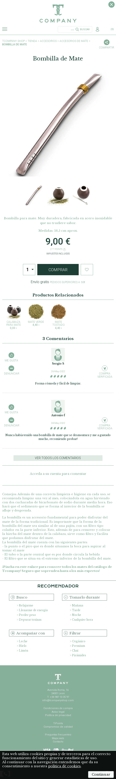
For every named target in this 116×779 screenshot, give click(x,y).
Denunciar (11, 373)
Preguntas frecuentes (58, 734)
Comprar (58, 269)
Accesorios (48, 41)
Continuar (101, 774)
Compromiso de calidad (58, 726)
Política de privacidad (58, 715)
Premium (78, 645)
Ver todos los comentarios (58, 458)
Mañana (77, 605)
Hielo (23, 645)
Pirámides (79, 655)
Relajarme (26, 605)
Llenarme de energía (33, 610)
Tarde (76, 610)
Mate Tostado (58, 316)
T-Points (58, 723)
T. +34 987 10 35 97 (58, 697)
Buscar (85, 29)
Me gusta (11, 360)
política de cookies (64, 766)
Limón (23, 650)
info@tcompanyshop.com (58, 700)
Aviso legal (58, 711)
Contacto (58, 741)
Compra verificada (104, 375)
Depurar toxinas (30, 619)
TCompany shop (13, 41)
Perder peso (27, 615)
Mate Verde (36, 315)
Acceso (98, 29)
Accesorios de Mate (74, 41)
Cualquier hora (82, 619)
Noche (76, 615)
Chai (75, 650)
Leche (23, 641)
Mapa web (58, 738)
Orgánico (78, 641)
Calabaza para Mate (13, 316)
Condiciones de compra (58, 708)
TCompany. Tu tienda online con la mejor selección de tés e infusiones (58, 14)
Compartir (106, 47)
